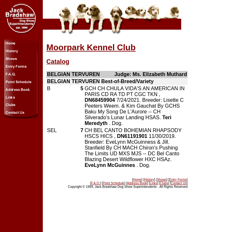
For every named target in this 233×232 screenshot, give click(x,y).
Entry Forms (178, 179)
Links (153, 183)
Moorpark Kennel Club (90, 47)
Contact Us (179, 183)
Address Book (137, 183)
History (149, 179)
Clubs (164, 183)
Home (137, 179)
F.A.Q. (95, 183)
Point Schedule (113, 183)
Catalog (58, 61)
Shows (161, 179)
